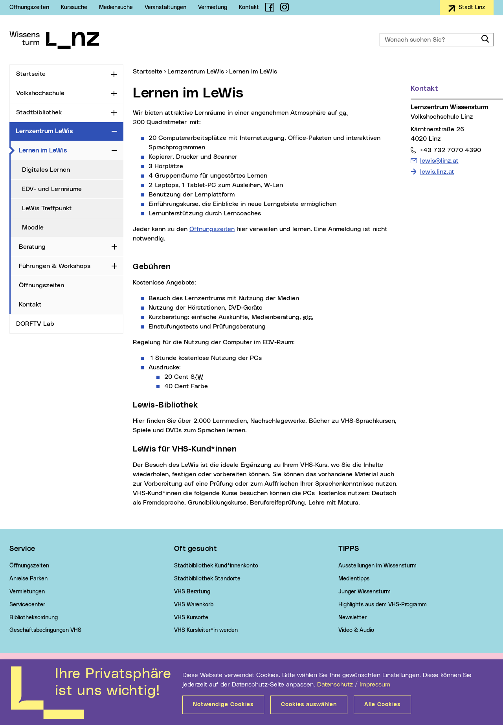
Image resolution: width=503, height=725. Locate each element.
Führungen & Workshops (54, 266)
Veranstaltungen (165, 7)
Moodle (33, 227)
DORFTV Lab (35, 324)
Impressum (375, 684)
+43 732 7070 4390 (450, 150)
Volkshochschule (40, 93)
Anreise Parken (28, 579)
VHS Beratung (192, 592)
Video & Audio (356, 630)
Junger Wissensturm (364, 592)
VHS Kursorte (191, 617)
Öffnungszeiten (29, 7)
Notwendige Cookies (223, 704)
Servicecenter (27, 605)
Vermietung (212, 7)
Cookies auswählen (309, 704)
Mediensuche (116, 7)
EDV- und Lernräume (52, 189)
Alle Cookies (382, 704)
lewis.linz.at (437, 172)
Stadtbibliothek (39, 112)
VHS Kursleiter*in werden (206, 630)
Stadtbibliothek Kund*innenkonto (216, 566)
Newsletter (352, 617)
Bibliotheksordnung (33, 617)
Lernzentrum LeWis (44, 131)
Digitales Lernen (46, 170)
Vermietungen (27, 592)
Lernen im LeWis (63, 150)
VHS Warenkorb (193, 605)
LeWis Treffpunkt (47, 208)
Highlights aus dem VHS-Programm (382, 605)
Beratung (32, 247)
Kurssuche (74, 7)
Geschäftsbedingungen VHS (45, 630)
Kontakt (249, 7)
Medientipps (353, 579)
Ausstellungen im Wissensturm (377, 566)
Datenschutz (335, 684)
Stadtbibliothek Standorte (207, 579)
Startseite (31, 74)
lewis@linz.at (439, 160)
